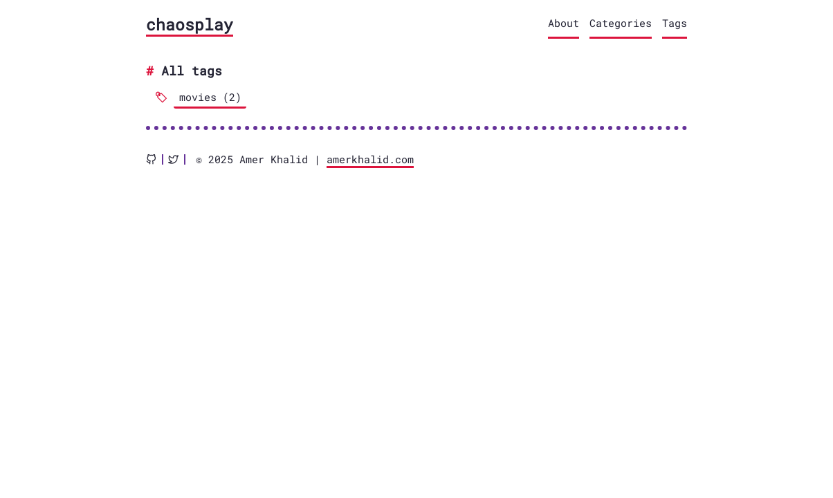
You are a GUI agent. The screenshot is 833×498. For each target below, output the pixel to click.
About (563, 23)
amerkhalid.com (370, 159)
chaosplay (189, 24)
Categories (620, 23)
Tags (674, 23)
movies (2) (210, 97)
